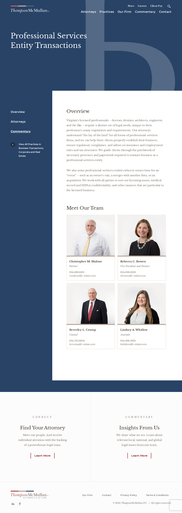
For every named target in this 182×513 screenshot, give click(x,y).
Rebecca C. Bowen (133, 261)
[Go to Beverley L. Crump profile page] (90, 304)
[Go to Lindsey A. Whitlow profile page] (141, 304)
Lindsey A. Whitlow (134, 329)
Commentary (145, 11)
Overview (18, 112)
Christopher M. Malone (85, 261)
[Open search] (169, 6)
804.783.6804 (77, 340)
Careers (142, 6)
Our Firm (125, 11)
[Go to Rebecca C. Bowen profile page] (141, 235)
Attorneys (88, 11)
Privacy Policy (129, 495)
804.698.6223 (128, 272)
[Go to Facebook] (20, 504)
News (131, 6)
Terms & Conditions (157, 495)
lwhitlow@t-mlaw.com (133, 344)
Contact (165, 11)
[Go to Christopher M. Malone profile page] (90, 235)
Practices (107, 11)
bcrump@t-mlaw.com (82, 344)
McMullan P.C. (134, 503)
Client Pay (156, 6)
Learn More (42, 455)
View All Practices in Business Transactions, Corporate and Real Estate (27, 149)
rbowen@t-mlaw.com (133, 275)
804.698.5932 (128, 340)
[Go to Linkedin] (13, 504)
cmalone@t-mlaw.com (82, 275)
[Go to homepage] (30, 9)
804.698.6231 (76, 272)
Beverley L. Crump (82, 329)
